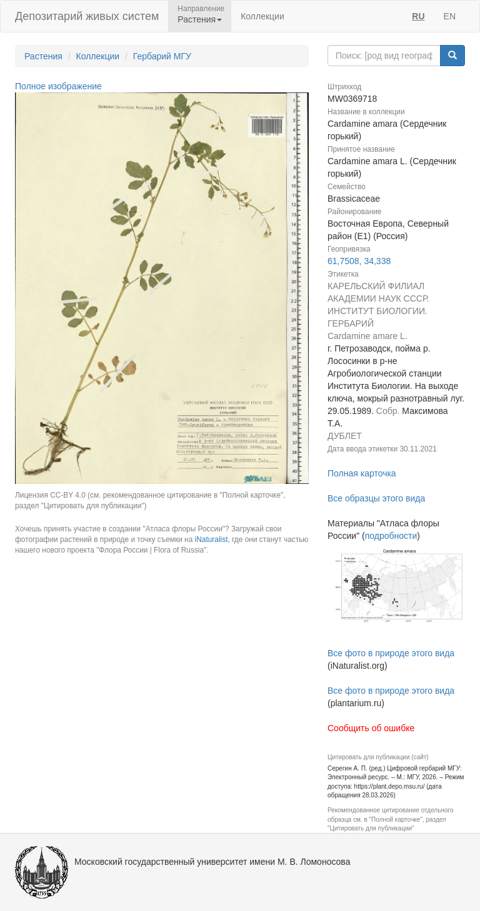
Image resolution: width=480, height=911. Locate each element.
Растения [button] (200, 19)
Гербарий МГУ (162, 56)
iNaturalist (211, 539)
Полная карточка (362, 473)
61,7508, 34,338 (359, 261)
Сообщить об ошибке (371, 728)
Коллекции (262, 16)
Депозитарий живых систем (87, 16)
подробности (391, 536)
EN (450, 16)
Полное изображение (58, 86)
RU (418, 16)
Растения (43, 56)
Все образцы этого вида (376, 498)
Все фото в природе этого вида (391, 653)
